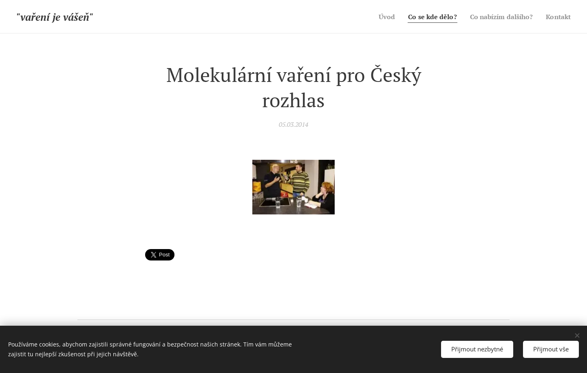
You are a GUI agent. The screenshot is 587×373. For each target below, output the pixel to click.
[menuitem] (377, 17)
